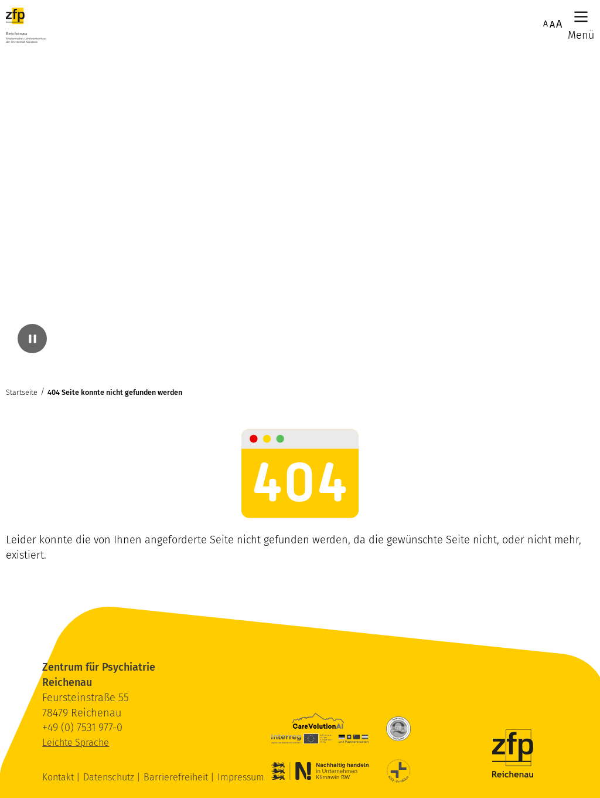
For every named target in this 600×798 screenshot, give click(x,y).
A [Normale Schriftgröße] (545, 24)
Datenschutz (110, 777)
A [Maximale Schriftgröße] (559, 24)
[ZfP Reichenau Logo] (26, 25)
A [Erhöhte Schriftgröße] (552, 24)
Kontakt (59, 777)
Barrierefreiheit (177, 777)
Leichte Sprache (75, 742)
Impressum (240, 777)
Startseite (22, 392)
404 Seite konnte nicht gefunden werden (114, 392)
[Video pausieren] (32, 338)
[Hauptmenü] (581, 17)
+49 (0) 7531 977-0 (82, 727)
